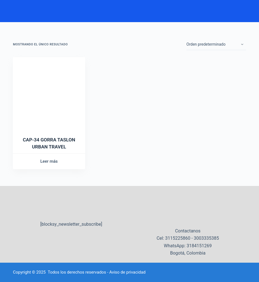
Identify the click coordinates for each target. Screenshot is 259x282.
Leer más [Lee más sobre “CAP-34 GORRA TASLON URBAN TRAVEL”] (49, 161)
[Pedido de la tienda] (216, 44)
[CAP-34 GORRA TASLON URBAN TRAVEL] (49, 93)
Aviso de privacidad (127, 272)
